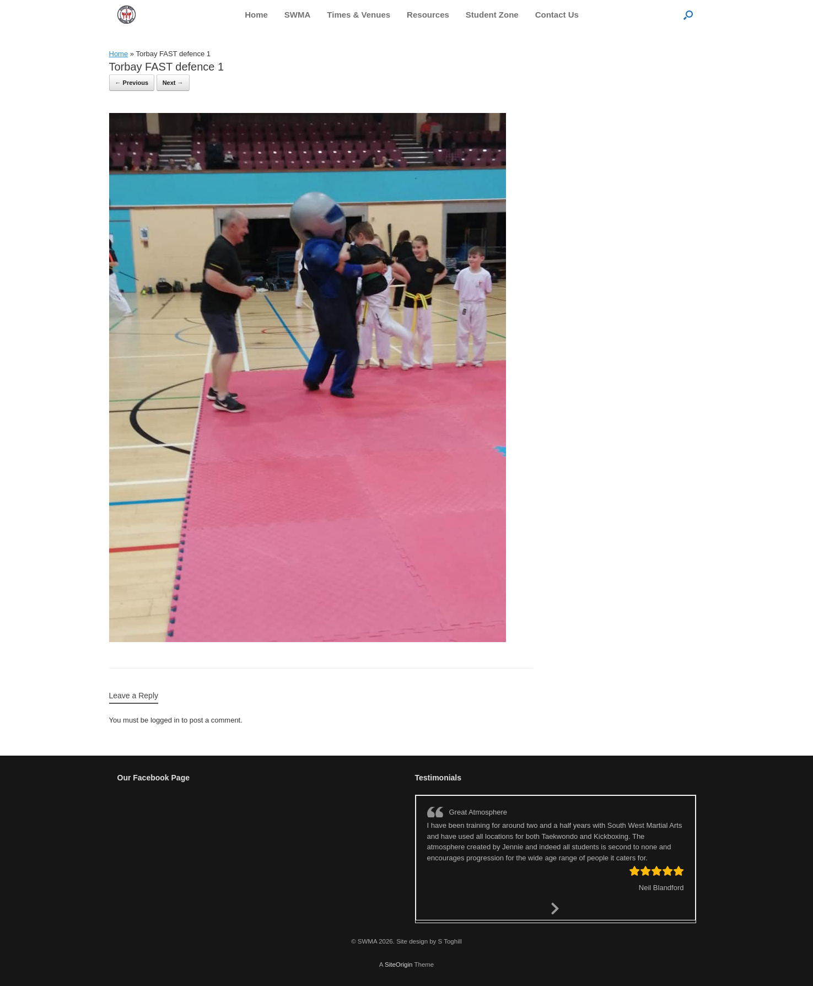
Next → (173, 82)
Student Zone (492, 14)
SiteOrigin (399, 964)
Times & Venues (358, 14)
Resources (428, 14)
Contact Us (557, 14)
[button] (688, 14)
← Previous (132, 82)
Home (256, 14)
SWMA (297, 14)
